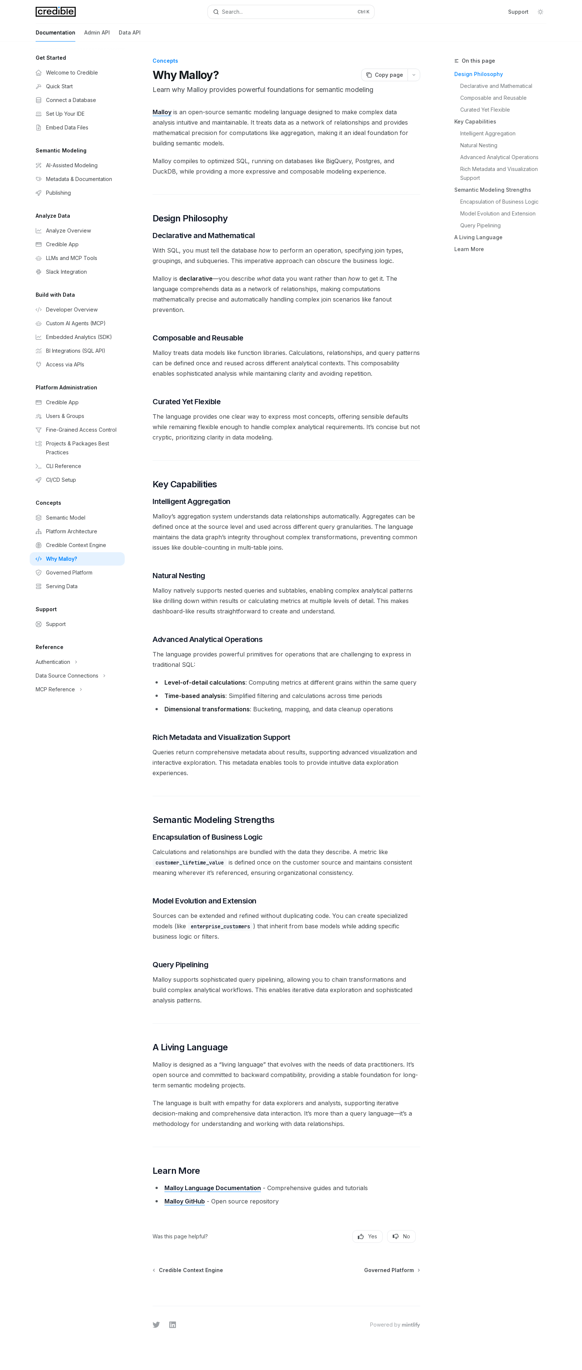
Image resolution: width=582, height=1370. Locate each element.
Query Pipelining (480, 225)
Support (518, 12)
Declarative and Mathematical (496, 86)
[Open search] (291, 12)
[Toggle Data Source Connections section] (77, 675)
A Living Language (478, 237)
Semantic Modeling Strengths (492, 190)
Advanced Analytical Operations (499, 157)
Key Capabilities (475, 121)
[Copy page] (384, 75)
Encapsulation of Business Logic (499, 201)
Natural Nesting (478, 145)
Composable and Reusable (493, 98)
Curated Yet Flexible (485, 109)
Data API (130, 35)
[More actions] (414, 75)
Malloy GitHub (184, 1201)
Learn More (469, 249)
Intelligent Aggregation (488, 133)
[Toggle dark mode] (540, 12)
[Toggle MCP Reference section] (77, 689)
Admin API (97, 35)
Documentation (55, 35)
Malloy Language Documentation (212, 1188)
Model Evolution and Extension (498, 213)
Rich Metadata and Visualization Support (499, 173)
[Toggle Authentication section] (77, 662)
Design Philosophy (478, 74)
